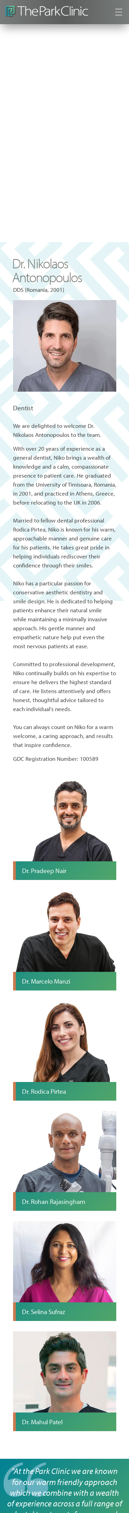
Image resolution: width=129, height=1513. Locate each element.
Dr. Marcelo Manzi (46, 981)
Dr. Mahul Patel (42, 1422)
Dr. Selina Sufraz (43, 1312)
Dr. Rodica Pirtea (44, 1091)
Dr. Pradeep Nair (44, 870)
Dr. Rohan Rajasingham (53, 1201)
